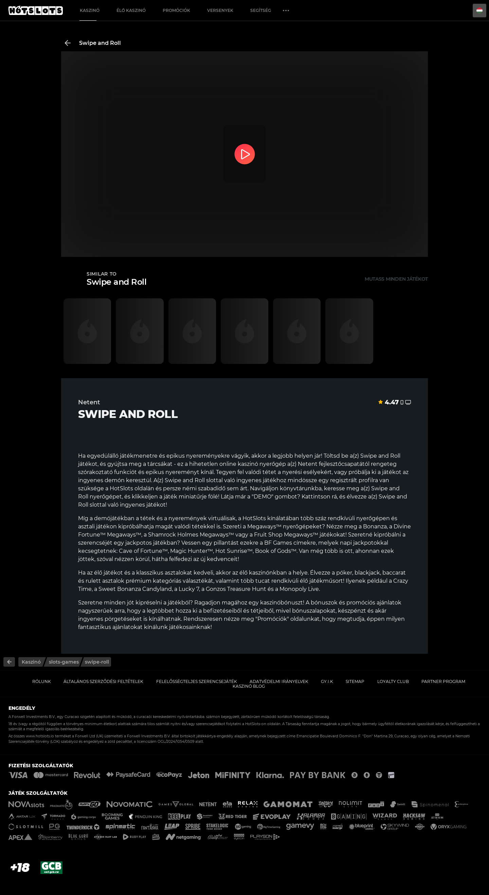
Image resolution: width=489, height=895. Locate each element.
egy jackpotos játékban (145, 543)
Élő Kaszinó (131, 10)
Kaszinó (89, 10)
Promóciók (176, 10)
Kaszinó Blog (249, 686)
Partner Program (443, 681)
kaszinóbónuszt (281, 602)
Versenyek (220, 10)
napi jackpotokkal (364, 543)
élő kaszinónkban (263, 572)
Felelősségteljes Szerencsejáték (196, 681)
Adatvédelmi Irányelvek (279, 681)
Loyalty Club (393, 681)
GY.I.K (327, 681)
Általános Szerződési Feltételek (103, 681)
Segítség (260, 10)
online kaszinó (238, 464)
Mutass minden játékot (396, 279)
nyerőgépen (373, 518)
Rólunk (41, 681)
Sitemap (355, 681)
